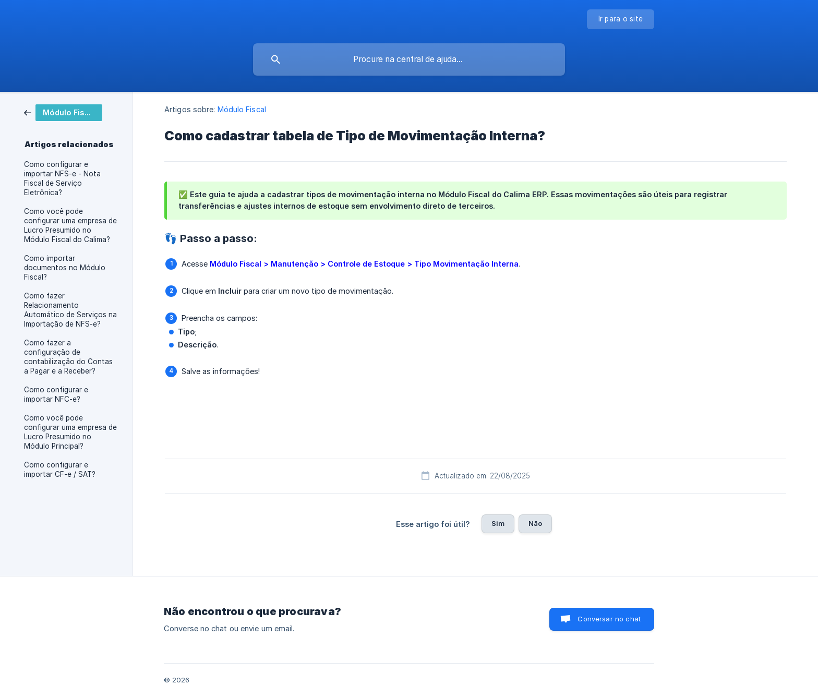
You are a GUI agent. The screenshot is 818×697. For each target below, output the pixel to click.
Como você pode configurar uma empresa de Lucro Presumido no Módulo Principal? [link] (70, 432)
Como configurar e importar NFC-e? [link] (56, 394)
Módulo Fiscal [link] (242, 109)
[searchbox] (409, 59)
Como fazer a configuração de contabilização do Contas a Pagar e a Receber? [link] (68, 357)
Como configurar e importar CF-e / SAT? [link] (59, 469)
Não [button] (535, 523)
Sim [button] (497, 523)
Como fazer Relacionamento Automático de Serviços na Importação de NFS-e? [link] (70, 310)
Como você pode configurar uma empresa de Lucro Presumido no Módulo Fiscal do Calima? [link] (70, 225)
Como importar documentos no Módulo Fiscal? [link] (64, 267)
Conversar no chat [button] (609, 619)
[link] (63, 112)
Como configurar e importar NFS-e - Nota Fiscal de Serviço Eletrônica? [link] (62, 178)
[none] (621, 19)
